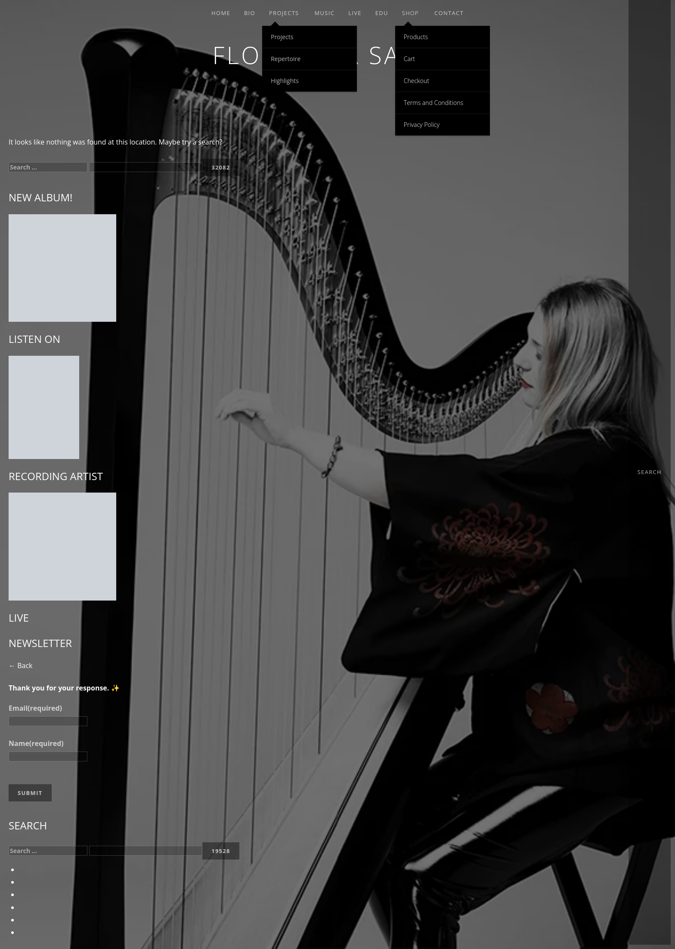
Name (36, 743)
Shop (410, 13)
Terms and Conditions (433, 103)
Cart (409, 59)
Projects (284, 13)
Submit (30, 793)
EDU (381, 13)
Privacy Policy (422, 124)
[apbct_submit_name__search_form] (220, 167)
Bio (249, 13)
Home (220, 13)
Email (35, 708)
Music (325, 13)
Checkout (416, 81)
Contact (449, 13)
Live (355, 13)
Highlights (285, 81)
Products (416, 37)
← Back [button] (20, 665)
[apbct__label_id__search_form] (145, 167)
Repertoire (285, 59)
